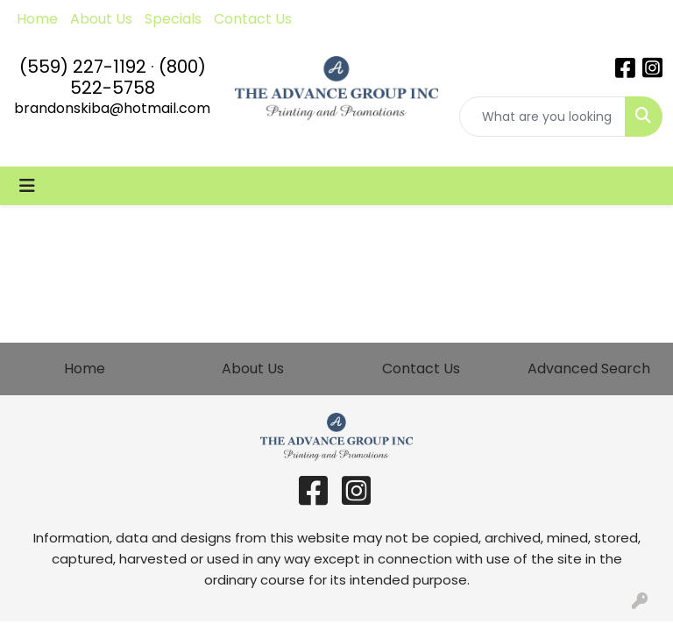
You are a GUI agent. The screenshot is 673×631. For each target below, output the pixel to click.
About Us (101, 19)
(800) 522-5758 (138, 77)
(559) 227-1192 (82, 66)
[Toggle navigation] (27, 186)
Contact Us (253, 19)
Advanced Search (589, 368)
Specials (173, 19)
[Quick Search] (542, 116)
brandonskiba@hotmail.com (112, 108)
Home (37, 19)
